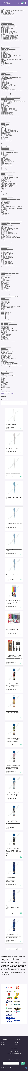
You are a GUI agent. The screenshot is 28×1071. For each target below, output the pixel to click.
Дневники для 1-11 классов (7, 67)
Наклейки (3, 173)
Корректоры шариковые (6, 142)
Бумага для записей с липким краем (9, 32)
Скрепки (3, 138)
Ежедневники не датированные (8, 25)
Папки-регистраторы (5, 251)
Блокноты (3, 22)
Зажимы (2, 136)
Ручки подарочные (5, 287)
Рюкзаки (3, 272)
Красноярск (3, 388)
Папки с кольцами (5, 246)
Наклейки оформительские (7, 175)
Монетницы (3, 62)
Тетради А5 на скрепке (6, 312)
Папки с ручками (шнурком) (7, 369)
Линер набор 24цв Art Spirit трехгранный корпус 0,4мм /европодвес (12, 629)
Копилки (3, 304)
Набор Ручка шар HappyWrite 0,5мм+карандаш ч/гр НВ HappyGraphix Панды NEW (13, 767)
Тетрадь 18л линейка (5, 316)
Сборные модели (5, 105)
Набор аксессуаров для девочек (8, 89)
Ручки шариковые (5, 288)
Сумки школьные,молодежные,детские (9, 273)
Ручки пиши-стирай (5, 286)
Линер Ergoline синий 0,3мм (12, 448)
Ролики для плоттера (5, 46)
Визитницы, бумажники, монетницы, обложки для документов (12, 60)
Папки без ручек (4, 367)
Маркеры (3, 162)
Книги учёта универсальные (7, 129)
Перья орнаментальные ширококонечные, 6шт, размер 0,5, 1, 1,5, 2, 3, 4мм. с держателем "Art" (14, 908)
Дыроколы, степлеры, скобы (7, 72)
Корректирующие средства (7, 140)
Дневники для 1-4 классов (7, 68)
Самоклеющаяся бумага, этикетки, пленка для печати (13, 42)
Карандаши (3, 115)
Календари (3, 107)
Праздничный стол (5, 331)
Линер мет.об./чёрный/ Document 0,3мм (14, 524)
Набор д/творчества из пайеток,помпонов (10, 98)
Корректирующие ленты (6, 141)
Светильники (4, 352)
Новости (17, 1044)
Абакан (2, 389)
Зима (2, 187)
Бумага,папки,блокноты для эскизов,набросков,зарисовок (7, 15)
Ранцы (2, 271)
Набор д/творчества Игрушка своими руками (11, 97)
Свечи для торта (4, 332)
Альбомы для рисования (6, 11)
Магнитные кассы (5, 87)
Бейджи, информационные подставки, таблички (11, 221)
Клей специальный (5, 124)
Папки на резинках (5, 243)
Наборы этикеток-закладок (7, 33)
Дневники (3, 66)
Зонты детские (4, 79)
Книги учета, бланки (5, 126)
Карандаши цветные (5, 117)
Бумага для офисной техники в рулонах (10, 43)
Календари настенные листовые (8, 108)
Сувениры (3, 305)
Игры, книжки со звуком (6, 84)
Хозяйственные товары (6, 347)
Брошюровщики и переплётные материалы (10, 223)
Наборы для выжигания (6, 102)
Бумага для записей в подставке (8, 31)
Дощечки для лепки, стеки (7, 265)
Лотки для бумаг (4, 158)
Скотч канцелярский (5, 291)
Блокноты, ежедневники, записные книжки (10, 18)
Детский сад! (4, 196)
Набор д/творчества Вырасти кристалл (9, 93)
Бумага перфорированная (7, 41)
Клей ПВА (3, 123)
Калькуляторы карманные (7, 113)
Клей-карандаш (4, 125)
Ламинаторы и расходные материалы (9, 228)
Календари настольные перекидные (9, 110)
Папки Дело (3, 255)
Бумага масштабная (5, 57)
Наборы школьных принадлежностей (9, 363)
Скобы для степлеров (5, 74)
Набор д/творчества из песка (7, 91)
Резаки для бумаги (5, 179)
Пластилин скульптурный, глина (8, 268)
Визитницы (3, 61)
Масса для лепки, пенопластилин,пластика (10, 266)
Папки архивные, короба (6, 242)
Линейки (3, 153)
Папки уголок (4, 248)
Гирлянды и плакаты (5, 192)
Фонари (2, 354)
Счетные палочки (5, 373)
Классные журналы (5, 361)
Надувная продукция (5, 327)
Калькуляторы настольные (7, 114)
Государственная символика (7, 186)
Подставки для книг (5, 370)
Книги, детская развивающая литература (10, 131)
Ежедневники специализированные (9, 26)
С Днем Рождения (5, 213)
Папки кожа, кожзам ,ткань (7, 307)
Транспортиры (4, 155)
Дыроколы (3, 73)
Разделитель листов (5, 254)
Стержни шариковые (5, 301)
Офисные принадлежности (7, 218)
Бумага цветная (4, 50)
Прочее (2, 211)
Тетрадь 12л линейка (5, 314)
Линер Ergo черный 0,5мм (12, 424)
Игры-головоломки (5, 83)
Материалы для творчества (7, 165)
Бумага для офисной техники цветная (9, 38)
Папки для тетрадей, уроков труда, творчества (11, 366)
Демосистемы (4, 224)
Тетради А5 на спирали (6, 322)
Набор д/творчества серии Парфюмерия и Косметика (13, 101)
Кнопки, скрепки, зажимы (6, 135)
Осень (2, 190)
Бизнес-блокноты (5, 21)
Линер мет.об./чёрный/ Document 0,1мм (14, 498)
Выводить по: (23, 402)
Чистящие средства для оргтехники (9, 236)
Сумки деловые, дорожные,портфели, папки (11, 306)
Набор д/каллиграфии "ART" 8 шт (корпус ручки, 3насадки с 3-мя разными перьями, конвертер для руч (14, 657)
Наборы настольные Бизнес (7, 229)
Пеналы (2, 260)
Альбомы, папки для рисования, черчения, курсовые (12, 10)
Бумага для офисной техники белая (9, 37)
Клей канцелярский (5, 122)
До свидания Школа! (5, 201)
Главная (2, 393)
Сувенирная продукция (6, 302)
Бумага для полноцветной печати (8, 39)
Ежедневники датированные (7, 24)
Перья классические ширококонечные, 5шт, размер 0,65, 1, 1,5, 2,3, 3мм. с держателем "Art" (13, 879)
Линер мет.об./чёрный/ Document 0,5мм (14, 549)
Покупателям (4, 376)
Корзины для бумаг (5, 227)
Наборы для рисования (6, 103)
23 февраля (3, 188)
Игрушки (3, 80)
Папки (2, 239)
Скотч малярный (4, 292)
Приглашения (4, 210)
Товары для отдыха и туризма (7, 328)
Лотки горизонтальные (6, 160)
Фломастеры (3, 342)
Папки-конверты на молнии (7, 249)
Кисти (2, 120)
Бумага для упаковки (5, 335)
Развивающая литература (6, 133)
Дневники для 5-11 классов (7, 70)
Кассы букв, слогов (5, 360)
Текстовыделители (5, 164)
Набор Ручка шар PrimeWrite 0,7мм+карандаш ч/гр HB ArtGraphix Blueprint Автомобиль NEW (13, 851)
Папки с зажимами (5, 245)
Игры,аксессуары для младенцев (8, 85)
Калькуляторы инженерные (7, 112)
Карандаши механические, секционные (10, 116)
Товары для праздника (6, 329)
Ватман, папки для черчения (7, 16)
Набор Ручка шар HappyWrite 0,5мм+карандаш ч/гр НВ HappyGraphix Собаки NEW (13, 794)
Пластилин (3, 264)
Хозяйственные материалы (7, 355)
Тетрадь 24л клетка (5, 317)
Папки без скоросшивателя (7, 257)
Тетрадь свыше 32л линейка (7, 321)
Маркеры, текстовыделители (7, 161)
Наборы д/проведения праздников (9, 330)
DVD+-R (2, 182)
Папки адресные (4, 241)
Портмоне (3, 64)
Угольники (3, 157)
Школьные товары (5, 357)
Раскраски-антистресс (6, 280)
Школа (2, 200)
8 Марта (2, 189)
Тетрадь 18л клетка (5, 315)
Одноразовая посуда (5, 350)
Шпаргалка (3, 191)
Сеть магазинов (4, 382)
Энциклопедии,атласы (6, 134)
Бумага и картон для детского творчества (10, 47)
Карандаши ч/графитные (6, 118)
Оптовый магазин (10, 393)
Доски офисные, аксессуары (7, 225)
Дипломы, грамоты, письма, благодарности (10, 199)
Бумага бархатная (5, 48)
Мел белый (3, 168)
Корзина (3, 385)
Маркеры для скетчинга (6, 163)
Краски (2, 145)
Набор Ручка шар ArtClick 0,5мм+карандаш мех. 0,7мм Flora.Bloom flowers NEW (12, 712)
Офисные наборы (5, 231)
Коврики (3, 226)
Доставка (3, 378)
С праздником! (4, 214)
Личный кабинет (4, 384)
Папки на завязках (5, 258)
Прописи (3, 278)
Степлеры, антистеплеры (6, 75)
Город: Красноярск (5, 387)
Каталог (2, 9)
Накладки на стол (5, 230)
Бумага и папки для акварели (7, 13)
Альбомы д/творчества (6, 275)
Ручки (2, 281)
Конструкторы (4, 86)
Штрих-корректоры (5, 143)
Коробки (3, 336)
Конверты (3, 139)
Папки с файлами (5, 247)
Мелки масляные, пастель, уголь (8, 172)
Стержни (3, 298)
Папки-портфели (4, 250)
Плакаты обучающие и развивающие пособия (11, 208)
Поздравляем (4, 209)
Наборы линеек (4, 154)
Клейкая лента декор (5, 290)
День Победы (4, 195)
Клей (2, 121)
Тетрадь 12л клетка (5, 313)
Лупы (2, 238)
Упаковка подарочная (6, 334)
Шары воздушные (5, 339)
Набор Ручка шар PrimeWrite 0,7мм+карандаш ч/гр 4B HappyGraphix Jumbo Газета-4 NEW (13, 822)
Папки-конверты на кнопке (7, 253)
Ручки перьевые (4, 285)
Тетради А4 (3, 311)
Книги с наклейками (5, 277)
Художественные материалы (7, 150)
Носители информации (6, 181)
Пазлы (2, 104)
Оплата (2, 377)
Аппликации (3, 276)
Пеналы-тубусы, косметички (7, 263)
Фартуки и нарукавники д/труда (8, 375)
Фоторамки (3, 346)
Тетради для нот (4, 323)
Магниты (3, 204)
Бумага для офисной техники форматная (10, 35)
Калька (2, 58)
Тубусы (2, 374)
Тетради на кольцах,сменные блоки (9, 324)
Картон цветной (4, 53)
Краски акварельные (5, 146)
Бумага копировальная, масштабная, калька (11, 55)
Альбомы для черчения (6, 12)
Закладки (3, 359)
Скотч (2, 289)
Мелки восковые (4, 171)
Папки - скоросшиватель (6, 256)
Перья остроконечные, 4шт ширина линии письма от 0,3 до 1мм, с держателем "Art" (13, 936)
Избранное (3, 383)
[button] (5, 399)
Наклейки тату (4, 176)
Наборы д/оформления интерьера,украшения (11, 206)
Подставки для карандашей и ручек (9, 233)
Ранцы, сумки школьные (6, 270)
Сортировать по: (5, 402)
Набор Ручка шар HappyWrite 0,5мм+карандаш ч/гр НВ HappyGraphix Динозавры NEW (13, 740)
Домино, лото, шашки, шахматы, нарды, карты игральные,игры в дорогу (11, 77)
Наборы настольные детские (7, 362)
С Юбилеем (3, 215)
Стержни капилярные (5, 300)
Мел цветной (4, 170)
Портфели (3, 308)
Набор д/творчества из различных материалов (11, 92)
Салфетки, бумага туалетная (7, 351)
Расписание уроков (5, 371)
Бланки (2, 127)
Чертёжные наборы (5, 356)
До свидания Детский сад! (7, 197)
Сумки (2, 309)
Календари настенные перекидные (9, 109)
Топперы (3, 333)
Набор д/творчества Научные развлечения (10, 100)
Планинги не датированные (7, 28)
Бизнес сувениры (5, 222)
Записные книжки (5, 27)
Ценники (3, 34)
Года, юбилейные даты (6, 193)
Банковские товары (5, 220)
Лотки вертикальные (5, 159)
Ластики (2, 151)
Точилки (2, 340)
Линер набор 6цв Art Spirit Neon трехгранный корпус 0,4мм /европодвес (13, 602)
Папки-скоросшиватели (6, 252)
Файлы (2, 259)
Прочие (2, 234)
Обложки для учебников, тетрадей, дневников (11, 365)
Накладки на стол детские (7, 364)
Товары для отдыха (5, 326)
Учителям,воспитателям (6, 217)
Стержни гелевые (5, 299)
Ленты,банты (4, 337)
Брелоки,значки (4, 303)
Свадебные (3, 216)
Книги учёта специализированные (8, 130)
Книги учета (3, 128)
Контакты (3, 380)
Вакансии (3, 381)
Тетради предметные (5, 325)
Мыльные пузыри (5, 88)
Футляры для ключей (5, 65)
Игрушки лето (4, 81)
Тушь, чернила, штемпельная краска (9, 341)
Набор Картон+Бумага (6, 54)
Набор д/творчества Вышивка (7, 95)
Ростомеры (3, 212)
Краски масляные (5, 149)
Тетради (2, 310)
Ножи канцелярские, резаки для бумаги (10, 177)
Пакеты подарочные (5, 338)
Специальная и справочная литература (10, 296)
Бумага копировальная (6, 56)
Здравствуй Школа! (5, 202)
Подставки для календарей (7, 232)
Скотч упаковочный (5, 295)
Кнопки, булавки (4, 137)
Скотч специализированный (7, 293)
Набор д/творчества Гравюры (7, 96)
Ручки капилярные (5, 284)
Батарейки (3, 348)
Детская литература (5, 132)
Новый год (3, 207)
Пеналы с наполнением (6, 262)
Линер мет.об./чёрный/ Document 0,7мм (14, 575)
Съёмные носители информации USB (9, 184)
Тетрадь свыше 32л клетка (7, 320)
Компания (3, 379)
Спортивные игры (5, 106)
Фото (2, 343)
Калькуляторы (4, 111)
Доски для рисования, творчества (8, 358)
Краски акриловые (5, 147)
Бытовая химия (4, 349)
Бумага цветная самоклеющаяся (8, 51)
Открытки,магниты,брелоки (7, 185)
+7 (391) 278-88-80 (5, 392)
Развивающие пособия (6, 297)
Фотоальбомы (4, 345)
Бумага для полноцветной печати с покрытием (11, 40)
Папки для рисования (6, 17)
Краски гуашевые (5, 148)
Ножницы (3, 180)
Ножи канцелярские (5, 178)
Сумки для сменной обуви (7, 372)
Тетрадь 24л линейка (5, 318)
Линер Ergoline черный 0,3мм (13, 473)
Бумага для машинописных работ (8, 36)
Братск (2, 390)
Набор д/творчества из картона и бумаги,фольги (12, 90)
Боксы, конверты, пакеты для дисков (9, 183)
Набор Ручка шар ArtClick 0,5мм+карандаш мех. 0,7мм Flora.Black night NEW (12, 685)
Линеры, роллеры (5, 282)
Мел (2, 167)
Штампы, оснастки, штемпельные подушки (10, 237)
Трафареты (3, 156)
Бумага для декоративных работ (8, 49)
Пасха (2, 166)
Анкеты (2, 20)
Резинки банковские (5, 235)
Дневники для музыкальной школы (9, 71)
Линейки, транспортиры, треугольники (9, 152)
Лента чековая (4, 45)
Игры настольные (5, 82)
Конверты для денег (5, 203)
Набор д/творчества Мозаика (7, 99)
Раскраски (3, 274)
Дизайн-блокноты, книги (6, 23)
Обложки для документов (6, 63)
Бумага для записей (5, 29)
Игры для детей (4, 76)
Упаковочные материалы (6, 353)
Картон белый (4, 52)
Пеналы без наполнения (6, 261)
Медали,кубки (4, 205)
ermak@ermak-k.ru (16, 1053)
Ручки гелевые (4, 283)
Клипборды (3, 240)
